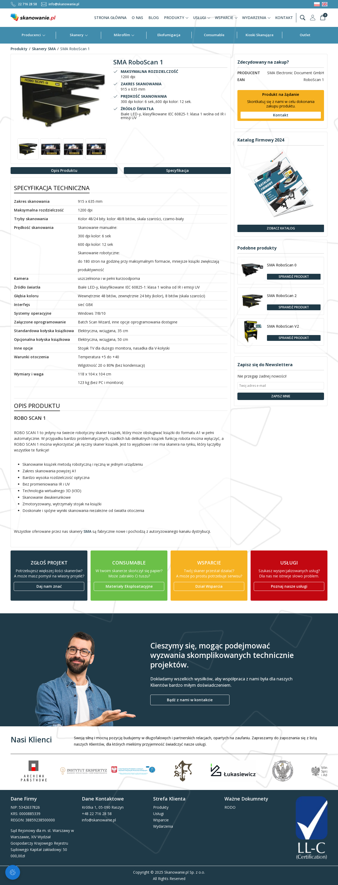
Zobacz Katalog (281, 228)
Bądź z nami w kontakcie (190, 699)
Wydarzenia (256, 17)
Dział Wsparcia (209, 586)
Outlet (305, 34)
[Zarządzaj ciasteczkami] (12, 872)
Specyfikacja (177, 170)
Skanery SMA (44, 49)
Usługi (202, 17)
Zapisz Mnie (280, 396)
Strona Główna (110, 17)
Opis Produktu (64, 170)
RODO (230, 807)
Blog (153, 17)
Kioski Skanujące (260, 34)
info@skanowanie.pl (60, 4)
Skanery (79, 34)
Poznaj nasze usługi (289, 586)
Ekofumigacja (168, 34)
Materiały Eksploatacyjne (129, 586)
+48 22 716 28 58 (97, 813)
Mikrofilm (124, 34)
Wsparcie (226, 17)
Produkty (176, 17)
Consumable (214, 34)
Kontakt (284, 17)
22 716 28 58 (24, 4)
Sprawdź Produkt (294, 276)
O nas (137, 17)
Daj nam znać (49, 586)
